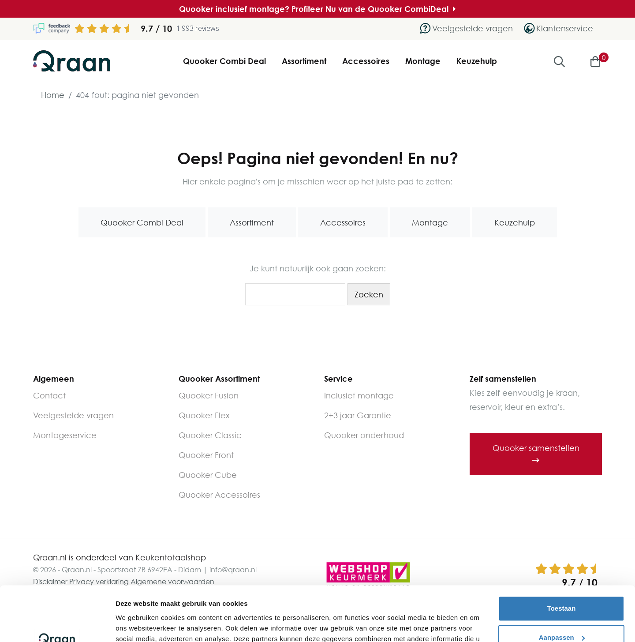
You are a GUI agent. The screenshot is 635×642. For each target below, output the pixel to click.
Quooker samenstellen (536, 453)
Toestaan (561, 559)
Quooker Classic (210, 435)
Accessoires (365, 61)
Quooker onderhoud (364, 435)
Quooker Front (206, 455)
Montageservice (65, 435)
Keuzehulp (476, 61)
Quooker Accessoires (219, 494)
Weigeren (561, 617)
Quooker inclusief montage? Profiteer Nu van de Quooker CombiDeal (317, 9)
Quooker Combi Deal (224, 61)
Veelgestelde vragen (73, 415)
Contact (49, 395)
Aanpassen (562, 588)
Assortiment (304, 61)
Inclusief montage (359, 395)
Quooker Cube (208, 475)
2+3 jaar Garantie (357, 415)
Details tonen (136, 624)
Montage (423, 61)
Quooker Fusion (209, 395)
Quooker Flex (204, 415)
